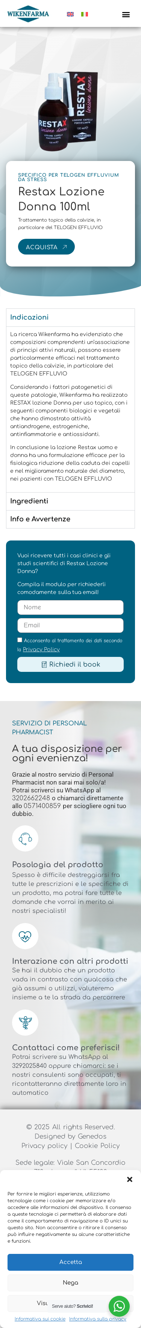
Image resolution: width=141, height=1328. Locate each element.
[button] (129, 1179)
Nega (70, 1283)
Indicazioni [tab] (29, 317)
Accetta (70, 1262)
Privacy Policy (41, 649)
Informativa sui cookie (40, 1319)
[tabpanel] (70, 409)
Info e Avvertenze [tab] (40, 519)
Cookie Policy (97, 1145)
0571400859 (43, 806)
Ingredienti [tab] (29, 501)
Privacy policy (45, 1145)
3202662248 (32, 798)
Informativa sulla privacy (97, 1319)
